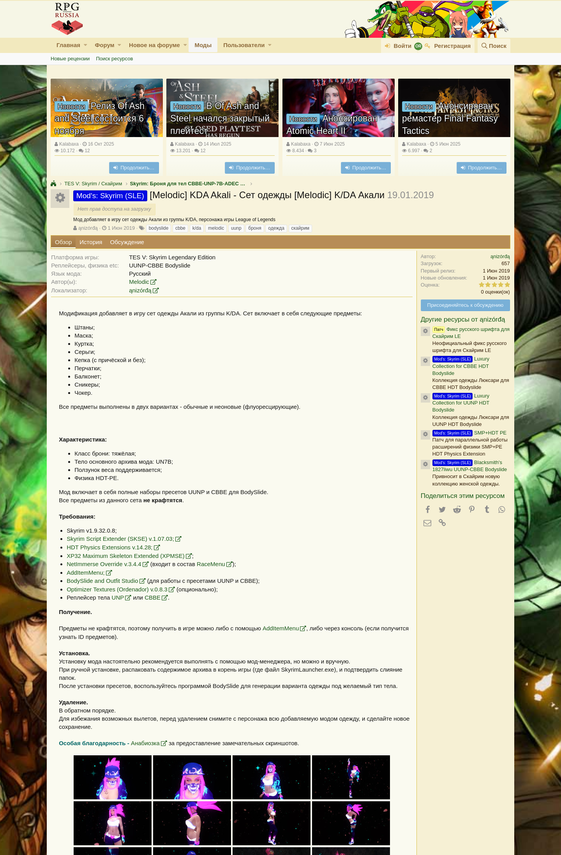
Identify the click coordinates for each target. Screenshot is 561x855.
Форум (104, 45)
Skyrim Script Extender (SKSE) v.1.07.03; (124, 538)
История (90, 242)
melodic (216, 228)
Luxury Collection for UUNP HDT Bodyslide (457, 403)
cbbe (180, 228)
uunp (236, 228)
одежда (276, 228)
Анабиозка (148, 743)
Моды (203, 45)
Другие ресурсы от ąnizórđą (459, 319)
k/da (196, 228)
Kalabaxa (69, 144)
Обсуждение (127, 242)
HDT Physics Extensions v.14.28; (113, 547)
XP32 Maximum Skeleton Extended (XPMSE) (129, 555)
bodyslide (159, 228)
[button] (85, 45)
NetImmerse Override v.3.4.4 (107, 564)
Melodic (142, 281)
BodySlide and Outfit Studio (105, 580)
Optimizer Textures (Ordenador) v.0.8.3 (120, 589)
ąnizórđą (88, 228)
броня (254, 228)
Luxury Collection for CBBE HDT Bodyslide (457, 366)
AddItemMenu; (89, 572)
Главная (68, 45)
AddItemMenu (284, 628)
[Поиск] (494, 46)
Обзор (63, 242)
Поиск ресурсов (114, 59)
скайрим (300, 228)
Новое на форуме (154, 45)
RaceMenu (214, 564)
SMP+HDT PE (466, 433)
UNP (121, 597)
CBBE (156, 597)
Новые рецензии (70, 59)
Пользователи (244, 45)
